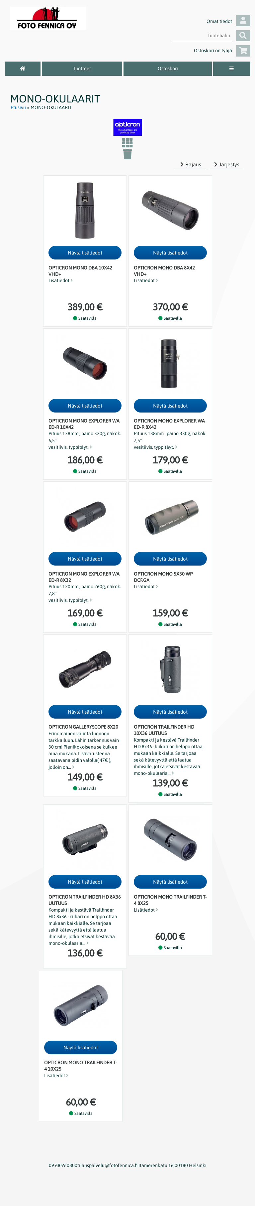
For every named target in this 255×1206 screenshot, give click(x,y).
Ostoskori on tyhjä (222, 50)
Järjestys (225, 164)
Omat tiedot (228, 21)
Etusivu (18, 107)
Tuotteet (82, 68)
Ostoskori (168, 68)
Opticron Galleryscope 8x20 (83, 727)
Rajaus (190, 164)
